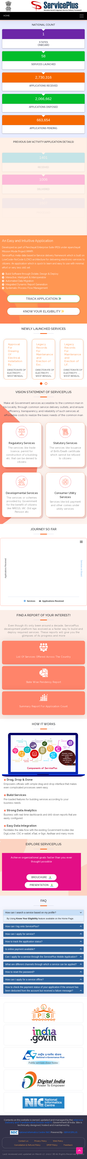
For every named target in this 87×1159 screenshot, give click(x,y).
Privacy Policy (40, 1141)
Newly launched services (43, 328)
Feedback (68, 1145)
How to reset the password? (19, 972)
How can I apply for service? (20, 934)
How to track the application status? (23, 941)
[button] (41, 383)
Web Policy (58, 1141)
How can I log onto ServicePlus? (22, 926)
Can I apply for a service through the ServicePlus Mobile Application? (41, 956)
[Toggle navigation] (81, 16)
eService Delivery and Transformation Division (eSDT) (44, 1121)
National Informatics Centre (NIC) (30, 1132)
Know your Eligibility (43, 311)
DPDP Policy (52, 1145)
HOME (6, 15)
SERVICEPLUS (70, 1132)
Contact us (23, 1141)
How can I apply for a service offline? (24, 979)
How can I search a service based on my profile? (30, 912)
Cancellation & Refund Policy (27, 1145)
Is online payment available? (20, 949)
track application (43, 298)
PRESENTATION (41, 885)
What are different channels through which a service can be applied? (41, 964)
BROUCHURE (41, 877)
